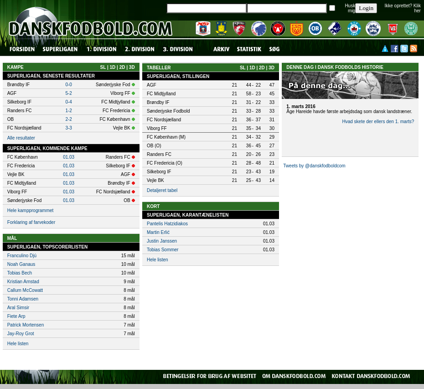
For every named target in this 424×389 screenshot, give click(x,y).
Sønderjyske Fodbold (168, 111)
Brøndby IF (158, 102)
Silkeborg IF (159, 171)
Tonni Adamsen (22, 298)
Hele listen (18, 343)
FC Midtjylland (161, 93)
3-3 (68, 127)
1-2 (68, 110)
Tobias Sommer (162, 249)
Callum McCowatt (25, 290)
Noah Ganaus (21, 264)
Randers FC (159, 154)
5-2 (68, 93)
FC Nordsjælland (164, 119)
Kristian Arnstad (23, 281)
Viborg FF (157, 128)
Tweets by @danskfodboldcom (314, 165)
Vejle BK (155, 180)
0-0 (68, 84)
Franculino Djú (21, 255)
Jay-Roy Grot (20, 333)
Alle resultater (21, 137)
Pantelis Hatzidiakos (167, 223)
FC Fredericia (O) (164, 163)
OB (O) (154, 145)
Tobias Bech (19, 272)
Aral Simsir (18, 307)
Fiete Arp (16, 316)
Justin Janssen (162, 241)
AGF (151, 85)
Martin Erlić (158, 232)
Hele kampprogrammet (30, 210)
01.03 (68, 157)
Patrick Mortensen (25, 324)
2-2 (68, 119)
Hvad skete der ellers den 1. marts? (378, 121)
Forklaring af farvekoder (31, 222)
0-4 (68, 101)
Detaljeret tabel (162, 190)
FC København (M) (166, 137)
